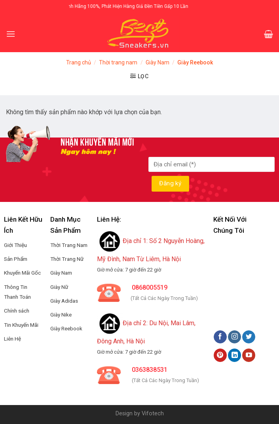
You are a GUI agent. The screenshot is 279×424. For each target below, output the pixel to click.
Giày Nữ (59, 287)
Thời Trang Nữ (67, 259)
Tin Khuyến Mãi (21, 325)
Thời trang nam (118, 62)
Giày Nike (61, 314)
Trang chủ (78, 62)
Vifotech (153, 413)
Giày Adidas (64, 301)
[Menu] (10, 33)
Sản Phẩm (15, 259)
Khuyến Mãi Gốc (22, 272)
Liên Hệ (12, 338)
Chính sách (16, 310)
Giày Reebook (66, 328)
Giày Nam (157, 62)
